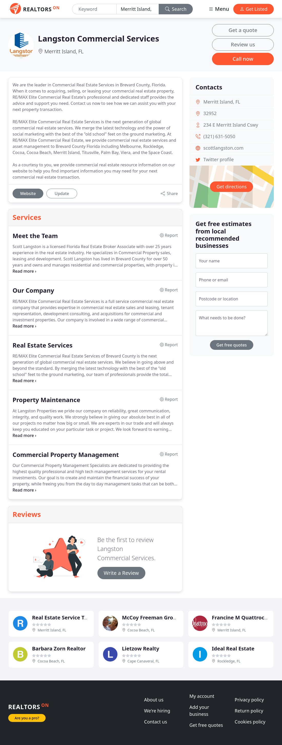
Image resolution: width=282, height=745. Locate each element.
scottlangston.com (223, 148)
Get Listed (253, 9)
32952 (209, 113)
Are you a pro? (27, 718)
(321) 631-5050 (219, 136)
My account (201, 696)
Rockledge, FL (228, 661)
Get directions (231, 186)
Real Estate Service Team (63, 617)
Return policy (249, 711)
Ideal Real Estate (233, 648)
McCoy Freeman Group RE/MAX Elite (168, 617)
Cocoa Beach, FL (141, 630)
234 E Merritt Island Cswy (230, 125)
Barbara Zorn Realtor (59, 648)
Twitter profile (218, 159)
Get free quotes (231, 345)
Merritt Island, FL (64, 51)
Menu (218, 8)
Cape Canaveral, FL (143, 661)
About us (154, 700)
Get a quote (243, 30)
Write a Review (121, 572)
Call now (243, 58)
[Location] (137, 9)
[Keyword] (94, 9)
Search (176, 9)
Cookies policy (250, 722)
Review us (243, 44)
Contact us (155, 722)
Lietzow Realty (140, 648)
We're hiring (157, 711)
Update (62, 193)
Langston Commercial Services (98, 38)
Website (28, 193)
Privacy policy (249, 700)
